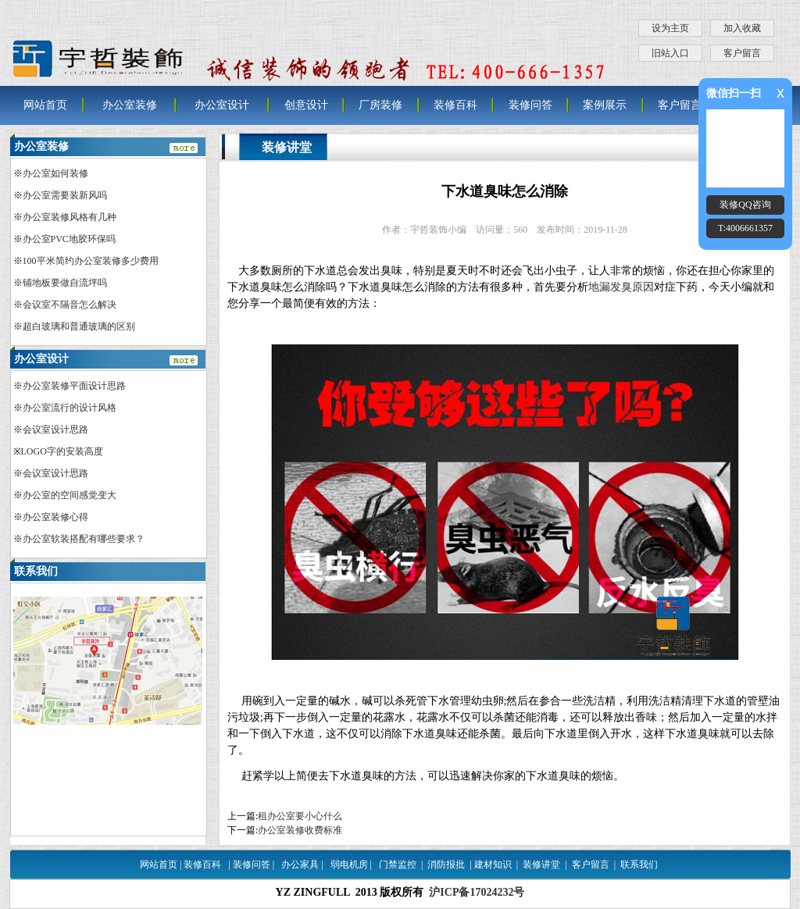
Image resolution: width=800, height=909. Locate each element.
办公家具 (300, 864)
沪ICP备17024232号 (476, 892)
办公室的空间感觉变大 (69, 495)
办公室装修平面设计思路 (74, 385)
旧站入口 (670, 53)
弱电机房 (349, 864)
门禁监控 (397, 864)
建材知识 (493, 864)
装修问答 (530, 105)
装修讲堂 (541, 864)
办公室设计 (222, 105)
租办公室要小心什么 (300, 816)
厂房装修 (380, 105)
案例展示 (605, 105)
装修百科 (455, 105)
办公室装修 (129, 105)
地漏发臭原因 (621, 287)
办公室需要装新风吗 (65, 195)
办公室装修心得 (55, 517)
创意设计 (306, 105)
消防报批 (446, 864)
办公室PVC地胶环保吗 (69, 238)
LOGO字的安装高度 (62, 451)
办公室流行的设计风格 (69, 407)
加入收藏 (742, 28)
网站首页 (45, 105)
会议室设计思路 (55, 429)
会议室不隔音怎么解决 (69, 304)
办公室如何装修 (55, 173)
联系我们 (639, 864)
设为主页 (670, 28)
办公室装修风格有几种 (69, 217)
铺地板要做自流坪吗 (65, 282)
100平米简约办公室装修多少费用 (91, 260)
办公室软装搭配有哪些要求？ (84, 538)
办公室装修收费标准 (300, 830)
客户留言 (742, 53)
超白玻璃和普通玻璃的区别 (79, 326)
